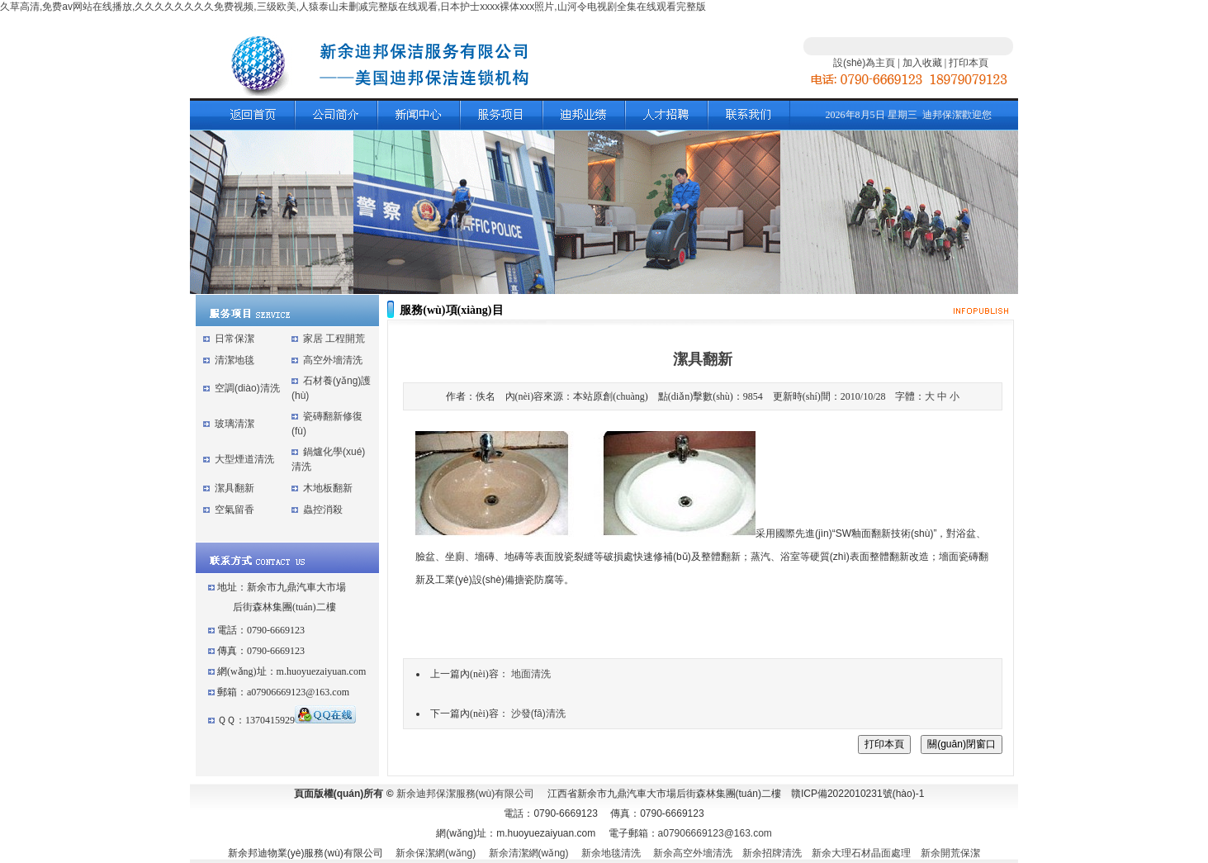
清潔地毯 (234, 360)
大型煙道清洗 (244, 459)
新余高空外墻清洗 (692, 853)
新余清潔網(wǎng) (529, 853)
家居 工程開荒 (334, 338)
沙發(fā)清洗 (538, 713)
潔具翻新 (234, 488)
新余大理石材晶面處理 (861, 853)
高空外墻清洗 (332, 360)
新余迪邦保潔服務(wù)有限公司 (465, 793)
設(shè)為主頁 (864, 63)
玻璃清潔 (234, 423)
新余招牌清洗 (772, 853)
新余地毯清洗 (611, 853)
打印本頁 (968, 63)
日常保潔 (234, 338)
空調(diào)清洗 (247, 388)
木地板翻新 (328, 488)
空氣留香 (234, 509)
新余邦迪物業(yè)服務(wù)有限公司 (305, 853)
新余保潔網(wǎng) (436, 853)
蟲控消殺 (323, 509)
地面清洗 (531, 674)
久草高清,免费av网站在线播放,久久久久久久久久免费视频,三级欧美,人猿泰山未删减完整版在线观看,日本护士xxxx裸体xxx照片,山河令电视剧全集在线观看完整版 (353, 6)
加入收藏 (922, 63)
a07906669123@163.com (715, 833)
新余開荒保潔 (950, 853)
